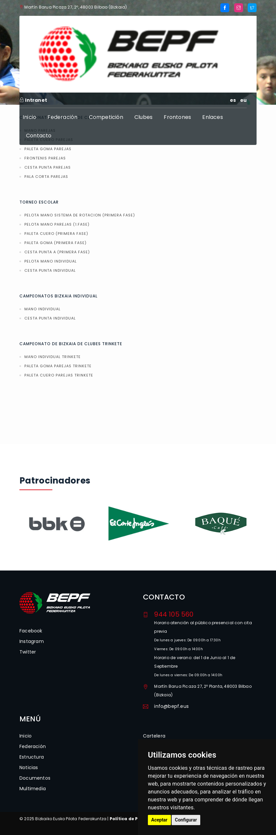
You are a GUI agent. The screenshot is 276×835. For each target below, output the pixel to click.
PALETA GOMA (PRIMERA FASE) (55, 242)
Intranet (33, 100)
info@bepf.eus (171, 706)
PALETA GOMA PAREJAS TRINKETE (58, 366)
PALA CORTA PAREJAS (46, 176)
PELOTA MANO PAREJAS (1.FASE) (57, 224)
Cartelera (154, 736)
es (233, 100)
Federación (62, 117)
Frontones (177, 117)
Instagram (31, 641)
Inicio (29, 117)
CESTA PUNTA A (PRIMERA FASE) (57, 252)
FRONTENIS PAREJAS (45, 158)
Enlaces (212, 117)
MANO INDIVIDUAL (42, 309)
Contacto (39, 135)
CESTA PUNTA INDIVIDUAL (50, 270)
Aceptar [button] (159, 819)
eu (243, 100)
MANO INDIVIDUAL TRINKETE (52, 356)
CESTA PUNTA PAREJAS (47, 167)
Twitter (27, 652)
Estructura (31, 757)
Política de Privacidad (135, 818)
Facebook (30, 630)
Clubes (143, 117)
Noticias (28, 767)
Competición (106, 117)
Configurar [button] (186, 819)
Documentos (34, 778)
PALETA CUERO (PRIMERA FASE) (56, 233)
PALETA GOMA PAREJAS (47, 149)
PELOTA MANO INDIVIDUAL (50, 261)
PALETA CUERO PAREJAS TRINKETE (58, 375)
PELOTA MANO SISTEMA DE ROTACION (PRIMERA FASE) (79, 215)
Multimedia (32, 788)
